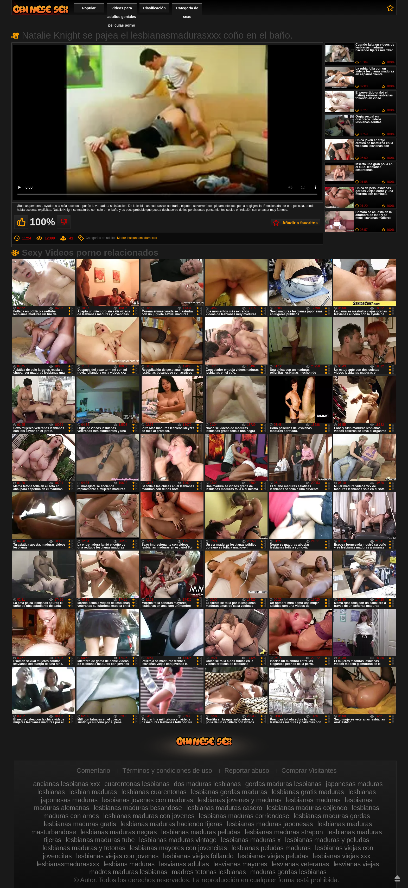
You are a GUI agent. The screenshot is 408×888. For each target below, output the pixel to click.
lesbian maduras (93, 792)
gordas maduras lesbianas (283, 783)
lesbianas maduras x (250, 839)
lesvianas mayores (240, 864)
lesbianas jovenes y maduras (239, 800)
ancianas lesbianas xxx (66, 783)
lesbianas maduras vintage (177, 839)
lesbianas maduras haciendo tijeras (171, 824)
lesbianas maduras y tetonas (83, 848)
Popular (88, 8)
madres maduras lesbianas (128, 871)
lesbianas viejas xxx (341, 856)
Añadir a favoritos (300, 223)
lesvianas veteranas (300, 864)
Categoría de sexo (187, 12)
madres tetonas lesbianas (209, 871)
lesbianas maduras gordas (332, 815)
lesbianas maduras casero (224, 807)
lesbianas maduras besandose (138, 807)
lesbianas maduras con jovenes (148, 815)
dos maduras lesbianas (207, 783)
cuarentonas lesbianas (136, 783)
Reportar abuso (246, 770)
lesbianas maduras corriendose (244, 815)
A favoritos (390, 8)
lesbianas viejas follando (198, 856)
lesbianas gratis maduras (308, 792)
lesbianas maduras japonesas (270, 824)
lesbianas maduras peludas (200, 832)
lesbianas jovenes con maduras (147, 800)
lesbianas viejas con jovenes (117, 856)
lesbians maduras (129, 864)
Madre (121, 238)
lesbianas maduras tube (100, 839)
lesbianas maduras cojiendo (307, 807)
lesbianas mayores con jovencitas (178, 848)
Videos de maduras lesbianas (40, 9)
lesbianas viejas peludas (273, 856)
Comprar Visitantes (309, 770)
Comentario (93, 770)
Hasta (397, 878)
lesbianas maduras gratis (80, 824)
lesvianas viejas (356, 864)
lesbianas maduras (313, 800)
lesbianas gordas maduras (229, 792)
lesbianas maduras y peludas (327, 839)
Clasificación (154, 8)
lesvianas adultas (184, 864)
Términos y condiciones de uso (167, 770)
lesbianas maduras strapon (284, 832)
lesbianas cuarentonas (154, 792)
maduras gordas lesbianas (288, 871)
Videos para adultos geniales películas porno (121, 16)
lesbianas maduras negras (118, 832)
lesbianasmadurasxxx (142, 238)
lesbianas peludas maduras (270, 848)
